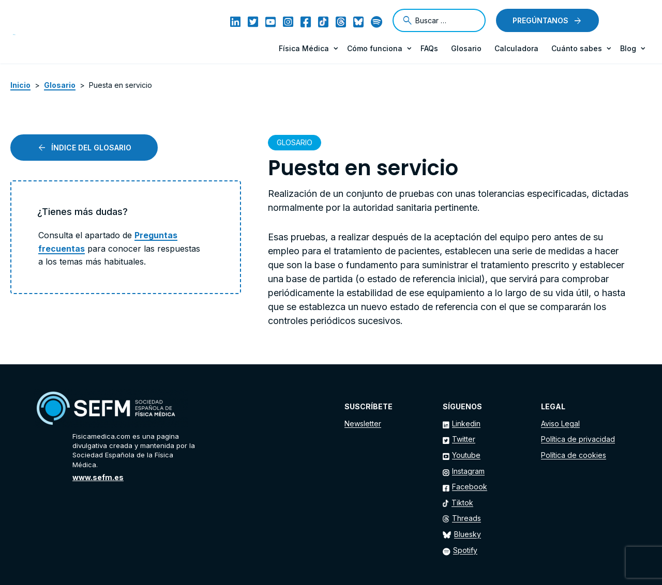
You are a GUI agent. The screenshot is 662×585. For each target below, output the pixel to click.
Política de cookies (573, 455)
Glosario (466, 48)
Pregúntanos (540, 20)
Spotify (465, 550)
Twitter (463, 439)
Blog (628, 48)
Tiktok (462, 502)
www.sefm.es (98, 477)
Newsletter (362, 423)
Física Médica (304, 48)
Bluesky (467, 534)
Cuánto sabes (576, 48)
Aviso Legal (560, 423)
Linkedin (466, 423)
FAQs (429, 48)
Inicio (20, 85)
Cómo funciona (374, 48)
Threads (466, 518)
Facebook (469, 486)
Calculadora (516, 48)
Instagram (468, 471)
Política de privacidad (578, 439)
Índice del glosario (91, 147)
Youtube (466, 455)
